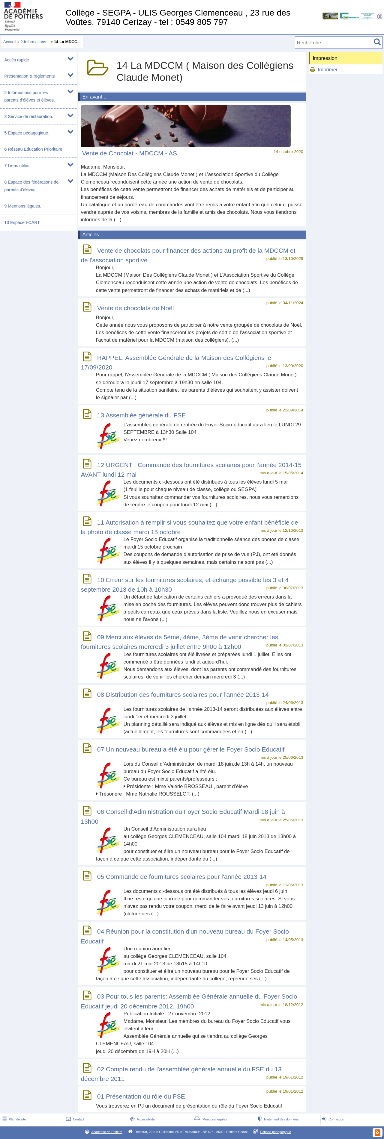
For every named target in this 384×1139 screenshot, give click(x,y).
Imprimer (328, 69)
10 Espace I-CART (22, 222)
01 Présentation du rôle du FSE (141, 1096)
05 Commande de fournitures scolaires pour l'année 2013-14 (181, 876)
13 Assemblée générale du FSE (141, 415)
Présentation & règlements (29, 76)
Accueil (9, 42)
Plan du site (13, 1119)
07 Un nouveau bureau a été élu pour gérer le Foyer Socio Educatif (191, 749)
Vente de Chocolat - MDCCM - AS (129, 153)
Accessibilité (142, 1119)
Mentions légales (210, 1119)
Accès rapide (16, 59)
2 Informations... (35, 42)
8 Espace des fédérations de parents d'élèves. (31, 186)
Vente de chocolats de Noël (135, 308)
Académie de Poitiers (106, 1132)
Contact (74, 1119)
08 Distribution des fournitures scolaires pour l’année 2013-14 (183, 694)
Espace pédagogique (275, 1132)
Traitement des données (277, 1119)
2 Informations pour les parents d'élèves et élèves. (29, 96)
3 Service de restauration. (28, 116)
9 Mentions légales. (22, 206)
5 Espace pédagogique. (26, 133)
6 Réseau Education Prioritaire (33, 149)
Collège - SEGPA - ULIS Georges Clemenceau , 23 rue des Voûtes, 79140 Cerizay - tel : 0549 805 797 (177, 17)
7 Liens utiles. (17, 165)
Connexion (332, 1119)
